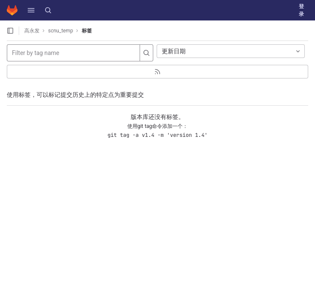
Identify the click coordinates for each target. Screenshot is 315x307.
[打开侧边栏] (10, 31)
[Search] (146, 52)
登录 (301, 10)
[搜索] (48, 10)
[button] (31, 10)
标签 (87, 31)
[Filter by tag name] (73, 52)
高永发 (32, 31)
